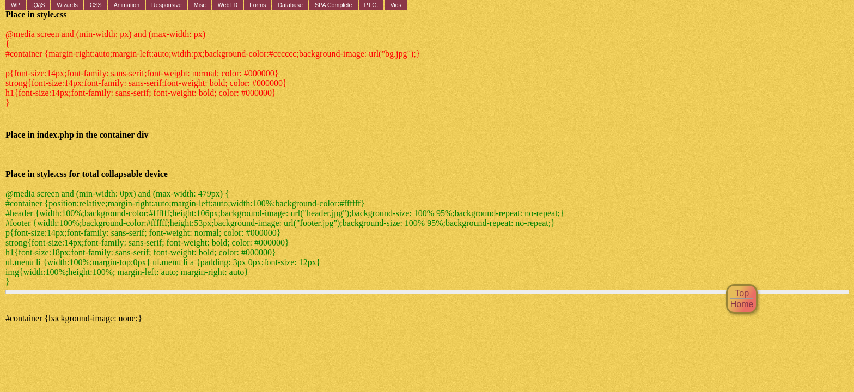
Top (742, 293)
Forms (257, 5)
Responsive (166, 5)
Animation (126, 5)
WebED (228, 5)
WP (15, 5)
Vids (395, 5)
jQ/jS (38, 5)
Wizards (67, 5)
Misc (200, 5)
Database (290, 5)
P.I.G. (371, 5)
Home (742, 304)
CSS (96, 5)
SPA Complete (333, 5)
